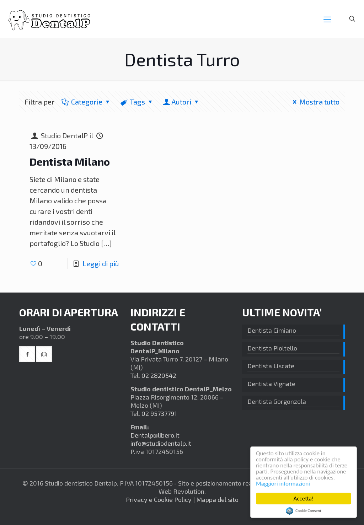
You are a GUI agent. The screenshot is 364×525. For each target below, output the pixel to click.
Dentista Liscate (270, 366)
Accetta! (304, 498)
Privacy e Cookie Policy (159, 499)
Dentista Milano (70, 161)
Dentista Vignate (271, 383)
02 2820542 (158, 375)
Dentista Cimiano (271, 330)
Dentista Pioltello (272, 348)
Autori (181, 101)
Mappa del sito (217, 499)
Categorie (86, 101)
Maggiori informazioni (283, 483)
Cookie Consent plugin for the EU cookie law (303, 511)
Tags (137, 101)
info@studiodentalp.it (160, 443)
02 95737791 (159, 413)
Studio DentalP (64, 135)
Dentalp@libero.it (155, 435)
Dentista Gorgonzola (276, 401)
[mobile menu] (327, 19)
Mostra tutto (314, 101)
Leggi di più (100, 263)
